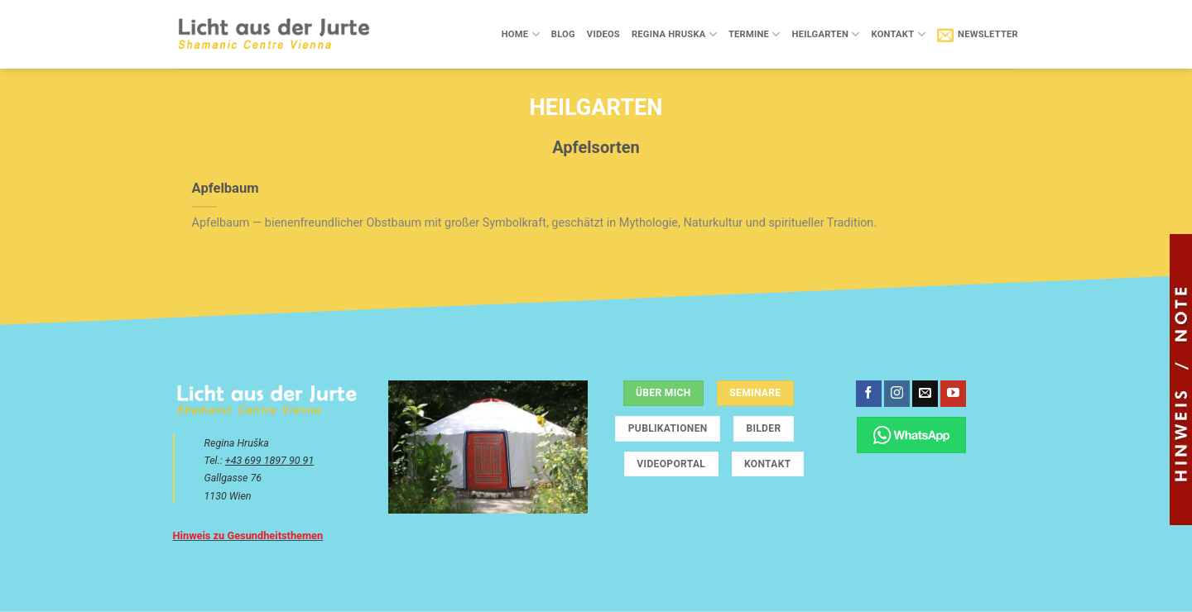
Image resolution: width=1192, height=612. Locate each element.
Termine (754, 34)
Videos (603, 34)
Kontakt (898, 34)
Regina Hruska (674, 34)
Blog (563, 34)
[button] (977, 35)
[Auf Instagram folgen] (897, 393)
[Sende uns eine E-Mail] (925, 393)
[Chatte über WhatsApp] (912, 434)
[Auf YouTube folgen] (953, 393)
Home (521, 34)
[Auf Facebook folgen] (869, 393)
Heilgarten (826, 34)
